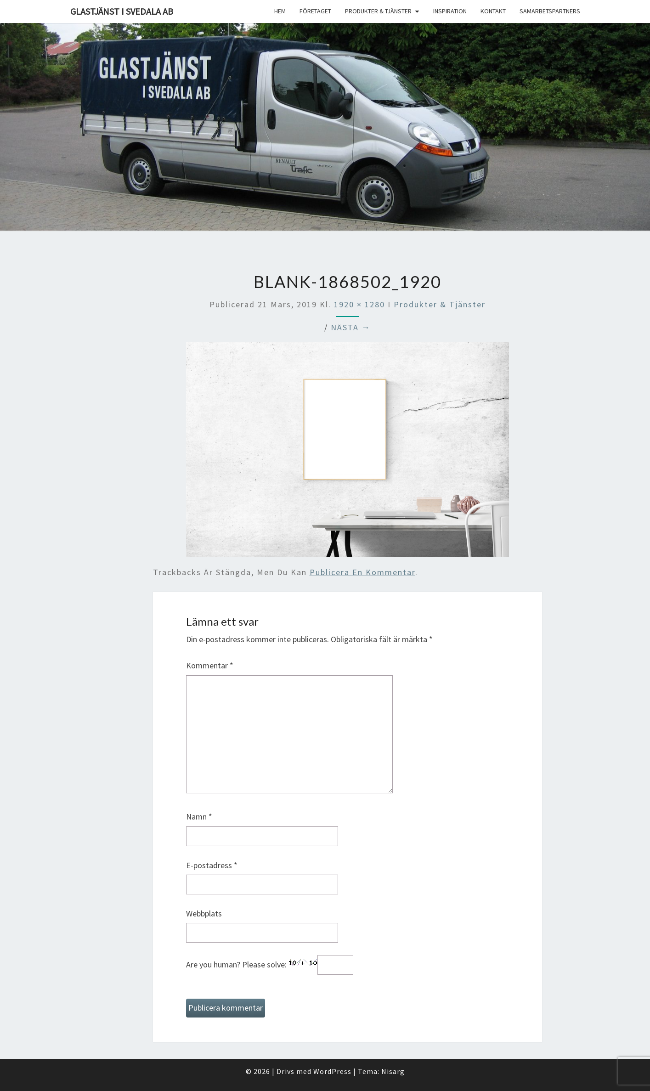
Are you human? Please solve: (269, 965)
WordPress (332, 1071)
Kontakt (493, 11)
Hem (280, 11)
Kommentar (209, 665)
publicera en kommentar (362, 572)
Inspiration (450, 11)
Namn (199, 816)
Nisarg (393, 1071)
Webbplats (204, 913)
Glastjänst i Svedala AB (121, 11)
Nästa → (351, 327)
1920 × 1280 (359, 304)
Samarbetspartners (550, 11)
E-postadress (211, 865)
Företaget (315, 11)
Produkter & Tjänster (378, 11)
